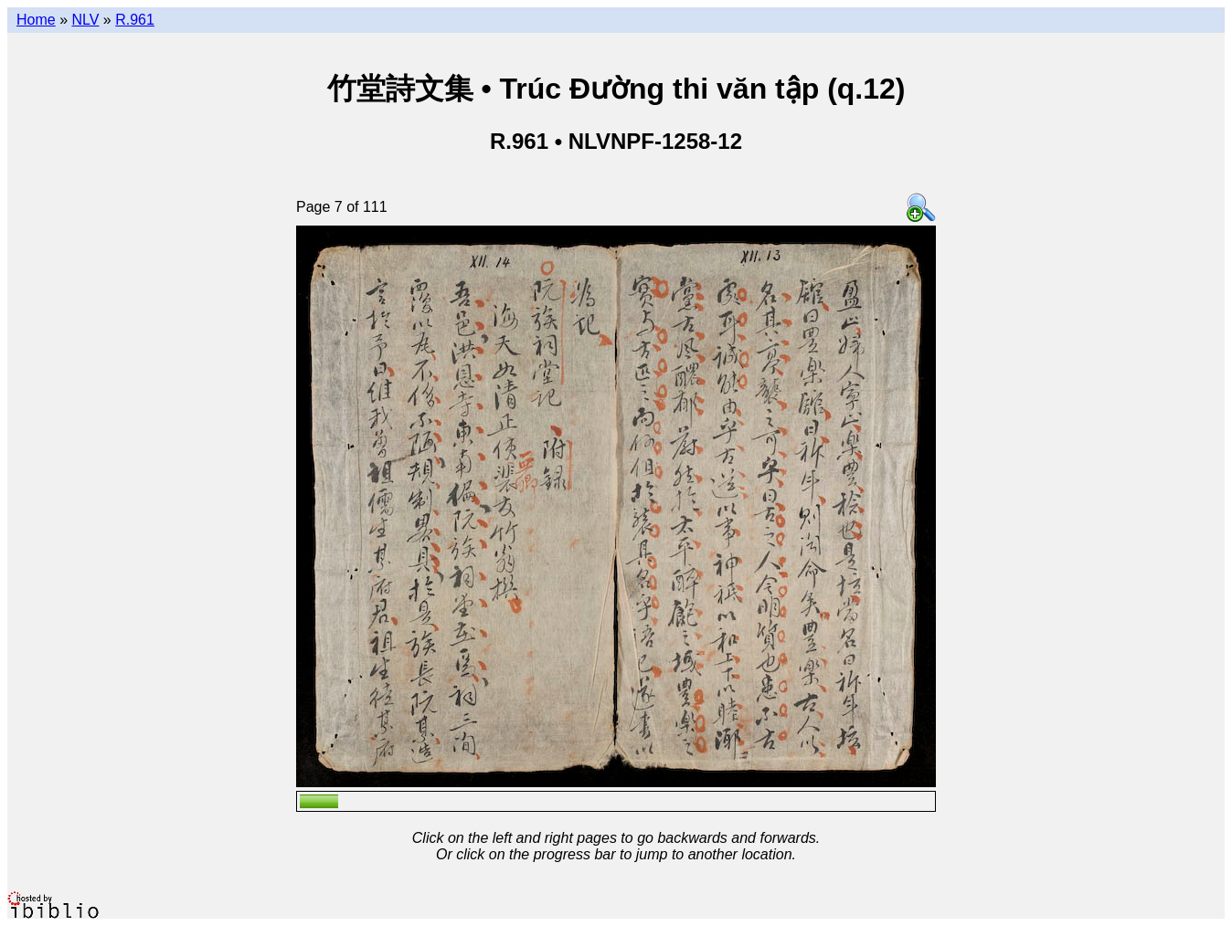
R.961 (134, 19)
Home (36, 19)
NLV (85, 19)
